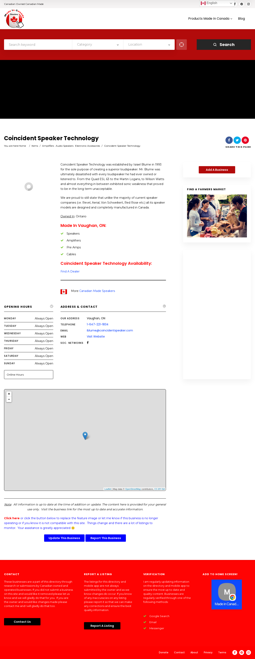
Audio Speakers (64, 145)
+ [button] (9, 394)
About (194, 652)
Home (22, 145)
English (209, 3)
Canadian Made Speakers (97, 291)
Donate (163, 652)
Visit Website (96, 336)
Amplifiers (48, 145)
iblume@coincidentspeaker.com (110, 330)
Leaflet (107, 489)
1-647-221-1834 (97, 324)
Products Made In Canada (210, 19)
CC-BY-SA (159, 489)
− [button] (9, 399)
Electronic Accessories (87, 145)
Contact (179, 652)
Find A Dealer (70, 271)
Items (35, 145)
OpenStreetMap (133, 489)
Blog (241, 19)
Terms (222, 652)
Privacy (208, 652)
